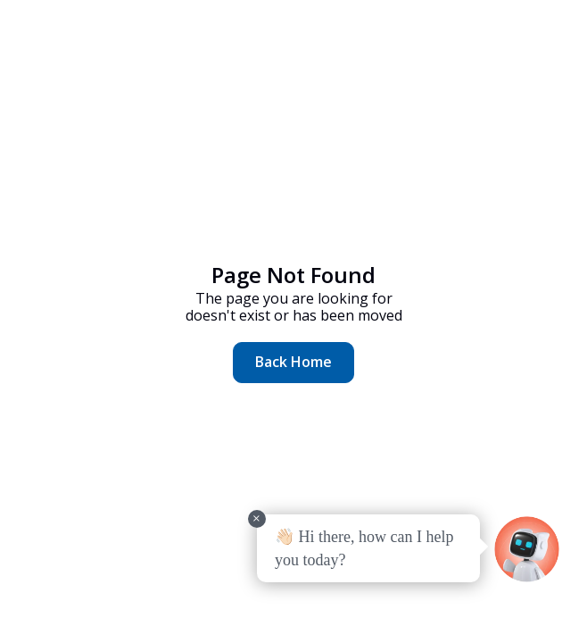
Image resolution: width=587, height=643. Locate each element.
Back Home (293, 362)
